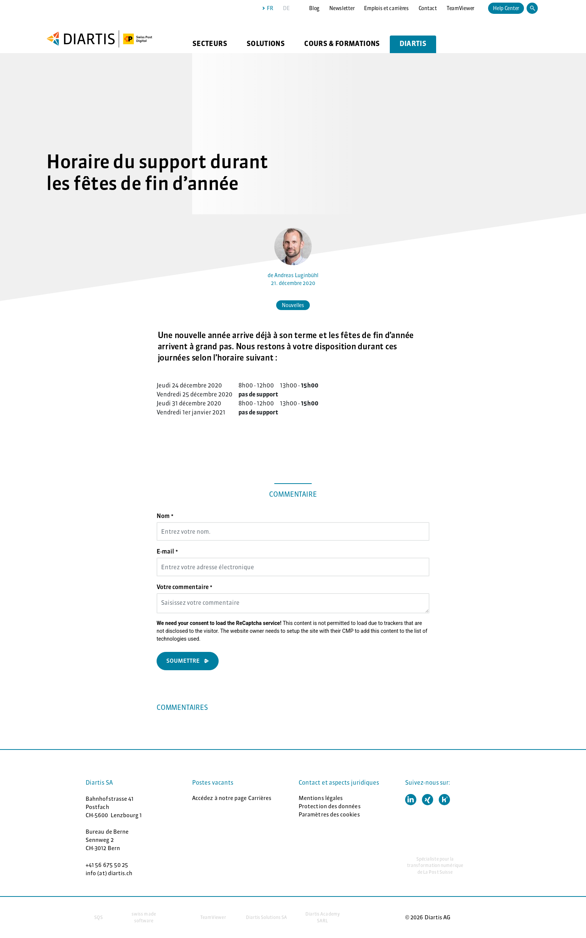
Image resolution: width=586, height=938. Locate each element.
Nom (165, 515)
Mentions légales (321, 797)
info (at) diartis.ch (109, 873)
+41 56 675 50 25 (107, 864)
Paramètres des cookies (329, 814)
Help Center (506, 8)
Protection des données (330, 806)
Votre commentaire (184, 587)
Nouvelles (293, 305)
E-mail (167, 551)
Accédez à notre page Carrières (231, 797)
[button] (410, 799)
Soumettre (183, 660)
